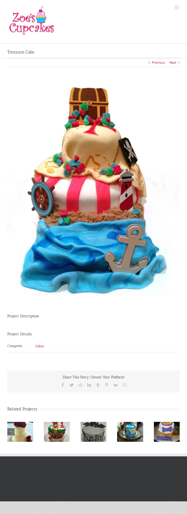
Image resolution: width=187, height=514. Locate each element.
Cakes (39, 346)
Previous (158, 62)
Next (172, 62)
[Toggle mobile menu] (177, 7)
